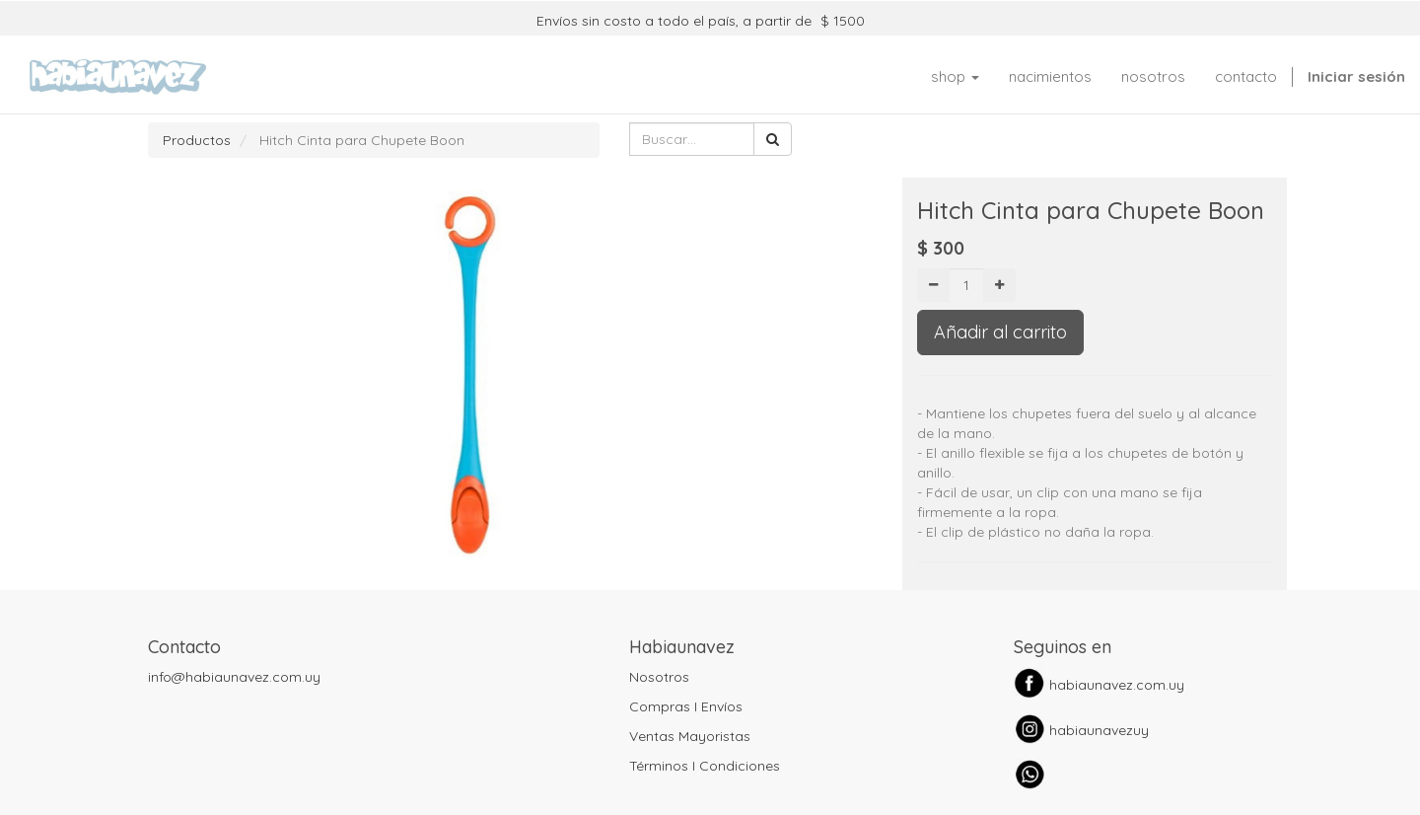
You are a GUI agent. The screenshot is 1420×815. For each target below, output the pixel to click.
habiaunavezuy (1099, 730)
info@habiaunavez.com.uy (234, 677)
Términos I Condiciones (704, 766)
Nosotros (659, 677)
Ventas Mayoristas (689, 736)
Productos (197, 140)
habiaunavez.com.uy (1116, 685)
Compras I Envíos (686, 706)
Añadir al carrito (1000, 332)
